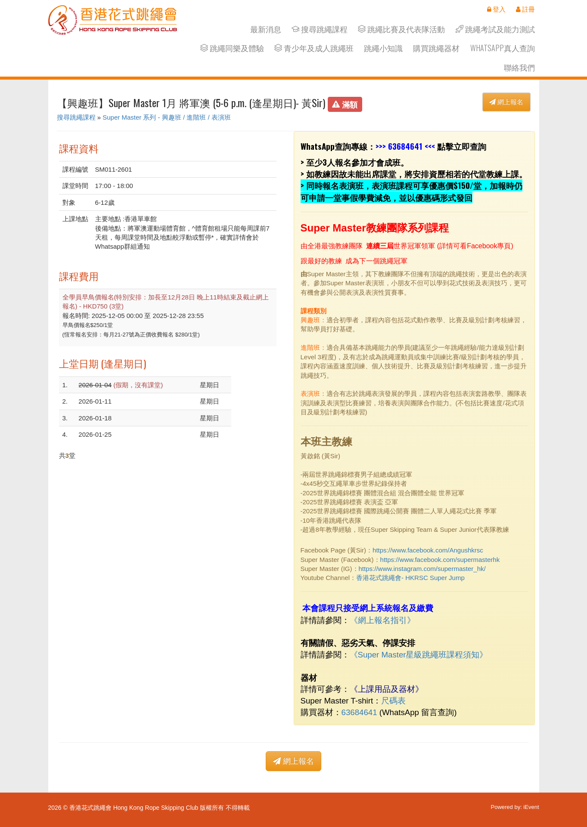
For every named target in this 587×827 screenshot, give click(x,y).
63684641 (405, 146)
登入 (496, 9)
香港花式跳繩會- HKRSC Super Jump (410, 577)
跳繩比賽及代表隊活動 (401, 29)
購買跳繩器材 (436, 48)
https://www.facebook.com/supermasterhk (440, 559)
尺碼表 (393, 700)
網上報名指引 (382, 620)
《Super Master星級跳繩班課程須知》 (419, 654)
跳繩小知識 (383, 48)
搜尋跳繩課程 (320, 29)
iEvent (531, 807)
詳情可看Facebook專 (471, 246)
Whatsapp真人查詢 (502, 48)
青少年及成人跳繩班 (314, 48)
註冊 (525, 9)
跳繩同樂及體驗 (232, 48)
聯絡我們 (519, 67)
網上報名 (506, 101)
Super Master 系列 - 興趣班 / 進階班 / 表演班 (166, 117)
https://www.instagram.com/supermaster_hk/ (422, 568)
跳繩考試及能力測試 (495, 29)
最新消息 (265, 29)
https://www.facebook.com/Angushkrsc (428, 550)
